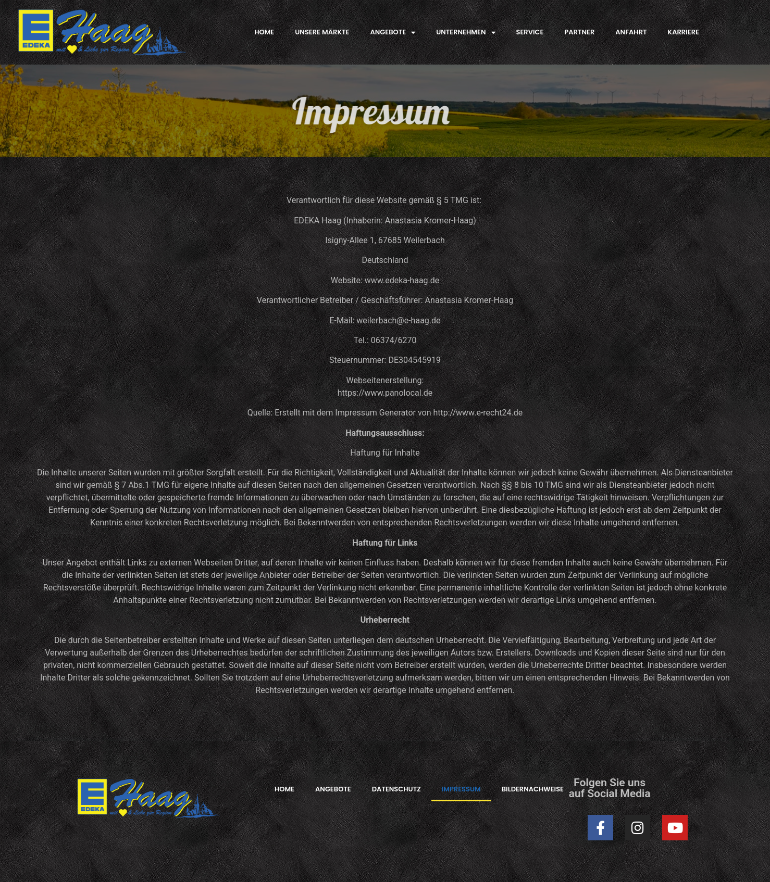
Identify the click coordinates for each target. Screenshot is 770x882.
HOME (264, 32)
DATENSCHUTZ (396, 789)
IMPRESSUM (461, 789)
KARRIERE (683, 32)
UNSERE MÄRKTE (322, 32)
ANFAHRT (631, 32)
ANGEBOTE (392, 32)
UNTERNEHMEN (465, 32)
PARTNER (579, 32)
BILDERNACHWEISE (533, 789)
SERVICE (530, 32)
